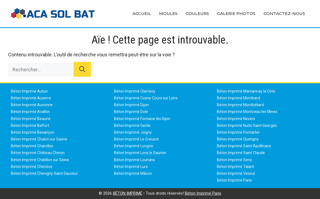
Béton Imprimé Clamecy (134, 91)
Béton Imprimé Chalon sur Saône (39, 139)
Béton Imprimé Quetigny (238, 139)
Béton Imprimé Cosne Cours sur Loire (146, 98)
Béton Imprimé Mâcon (133, 173)
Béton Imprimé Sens (234, 160)
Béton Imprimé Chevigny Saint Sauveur (44, 173)
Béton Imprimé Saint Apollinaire (244, 146)
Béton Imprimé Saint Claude (241, 153)
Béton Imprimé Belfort (30, 125)
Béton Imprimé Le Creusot (136, 139)
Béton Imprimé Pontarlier (238, 132)
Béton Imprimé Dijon (131, 105)
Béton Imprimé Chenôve (31, 166)
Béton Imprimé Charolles (32, 146)
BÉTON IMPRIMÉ (127, 193)
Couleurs (197, 13)
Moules (168, 13)
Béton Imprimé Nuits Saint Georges (247, 125)
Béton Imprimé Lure (131, 166)
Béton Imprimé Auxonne (32, 105)
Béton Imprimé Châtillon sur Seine (40, 160)
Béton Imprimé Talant (235, 166)
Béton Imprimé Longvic (133, 146)
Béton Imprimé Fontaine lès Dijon (142, 119)
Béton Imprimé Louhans (134, 160)
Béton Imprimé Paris (234, 180)
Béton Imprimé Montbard (238, 98)
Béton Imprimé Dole (131, 111)
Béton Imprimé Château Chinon (38, 153)
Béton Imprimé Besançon (32, 132)
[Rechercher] (82, 69)
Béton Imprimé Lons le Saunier (140, 153)
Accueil (141, 13)
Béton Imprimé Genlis (132, 125)
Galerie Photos (236, 13)
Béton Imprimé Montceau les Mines (247, 111)
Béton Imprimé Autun (29, 91)
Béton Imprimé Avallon (30, 111)
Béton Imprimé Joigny (133, 132)
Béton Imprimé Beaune (30, 119)
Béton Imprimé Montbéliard (240, 105)
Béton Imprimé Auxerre (31, 98)
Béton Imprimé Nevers (236, 119)
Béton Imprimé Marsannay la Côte (246, 91)
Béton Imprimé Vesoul (236, 173)
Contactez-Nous (284, 13)
